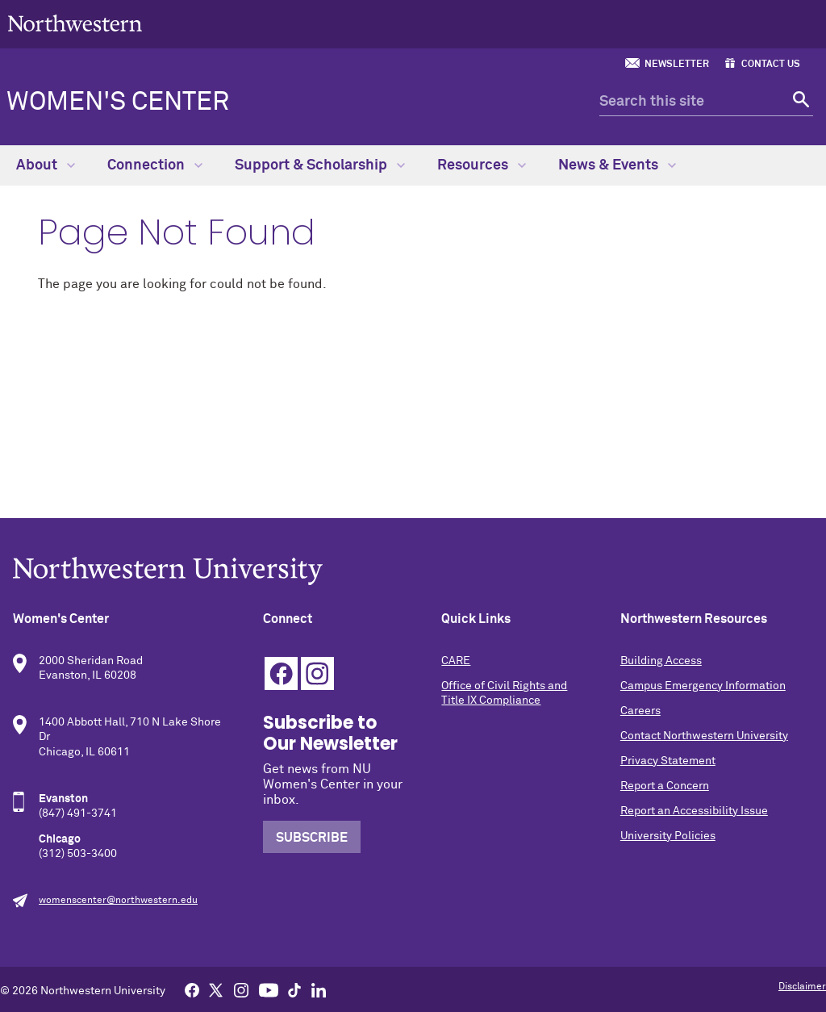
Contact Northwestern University (704, 736)
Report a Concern (664, 786)
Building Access (661, 661)
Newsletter (677, 64)
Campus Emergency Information (703, 686)
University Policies (667, 836)
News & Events (617, 165)
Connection (154, 165)
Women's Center (117, 102)
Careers (640, 711)
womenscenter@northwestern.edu (118, 900)
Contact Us (770, 64)
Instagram (317, 673)
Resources (481, 165)
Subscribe (312, 837)
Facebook (281, 673)
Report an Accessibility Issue (694, 811)
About (45, 165)
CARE (455, 661)
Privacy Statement (667, 761)
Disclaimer (802, 987)
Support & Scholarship (320, 165)
